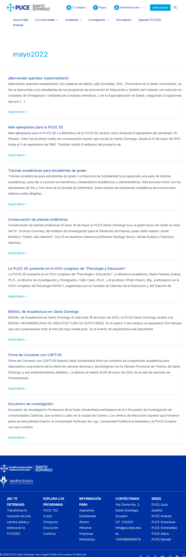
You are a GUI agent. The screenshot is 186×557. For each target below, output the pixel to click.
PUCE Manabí (162, 533)
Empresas (86, 527)
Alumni (84, 515)
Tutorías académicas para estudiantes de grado (47, 164)
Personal (85, 521)
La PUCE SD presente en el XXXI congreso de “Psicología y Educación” (67, 262)
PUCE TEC (51, 503)
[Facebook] (140, 550)
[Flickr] (177, 550)
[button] (160, 7)
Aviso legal (41, 547)
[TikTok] (169, 550)
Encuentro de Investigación (30, 397)
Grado (47, 509)
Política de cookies (61, 547)
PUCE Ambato (162, 509)
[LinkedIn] (184, 550)
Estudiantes (87, 509)
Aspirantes (87, 503)
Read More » (17, 104)
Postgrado (50, 515)
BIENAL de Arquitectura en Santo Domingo (43, 305)
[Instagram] (155, 550)
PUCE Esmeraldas (165, 521)
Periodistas (87, 533)
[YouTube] (162, 550)
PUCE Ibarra (160, 527)
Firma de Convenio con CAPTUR (34, 348)
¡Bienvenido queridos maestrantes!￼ (38, 71)
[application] (140, 7)
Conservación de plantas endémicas (38, 213)
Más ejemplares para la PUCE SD (35, 120)
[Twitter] (147, 550)
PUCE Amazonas (164, 515)
